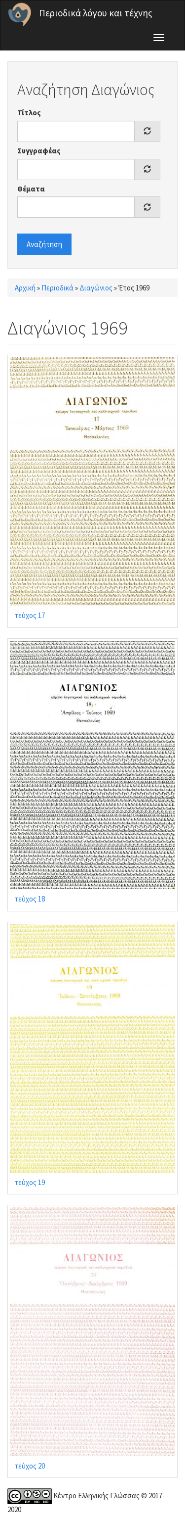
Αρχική (25, 287)
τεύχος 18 (29, 898)
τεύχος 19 (29, 1182)
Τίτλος (29, 112)
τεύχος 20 (29, 1466)
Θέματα (31, 188)
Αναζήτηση (44, 244)
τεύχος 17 (29, 615)
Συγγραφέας (39, 150)
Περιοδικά (57, 287)
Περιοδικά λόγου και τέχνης (95, 13)
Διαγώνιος (95, 287)
